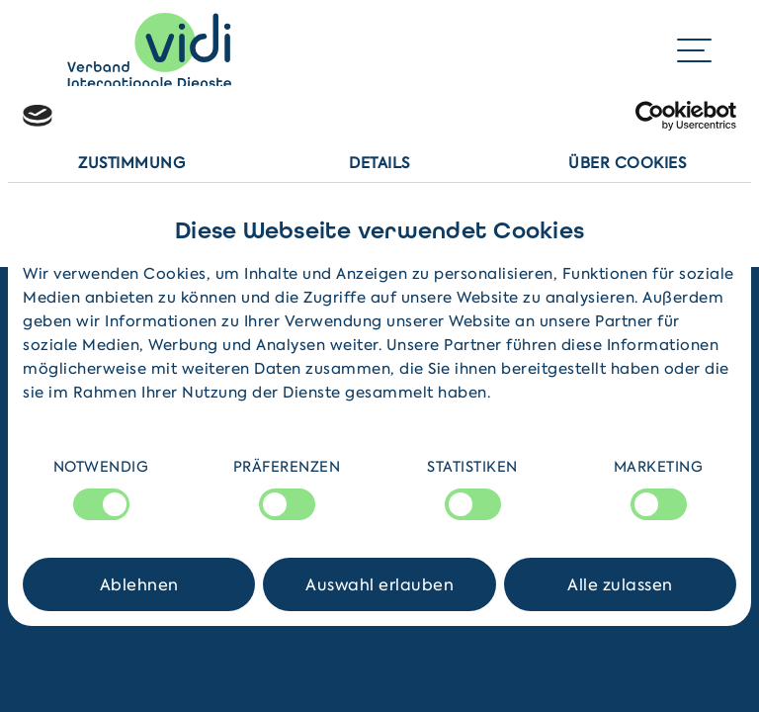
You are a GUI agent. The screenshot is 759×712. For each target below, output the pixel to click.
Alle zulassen (620, 584)
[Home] (149, 50)
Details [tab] (379, 163)
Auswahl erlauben (379, 584)
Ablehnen (139, 584)
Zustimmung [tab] (131, 163)
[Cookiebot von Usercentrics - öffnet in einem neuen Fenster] (649, 116)
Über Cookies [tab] (627, 163)
